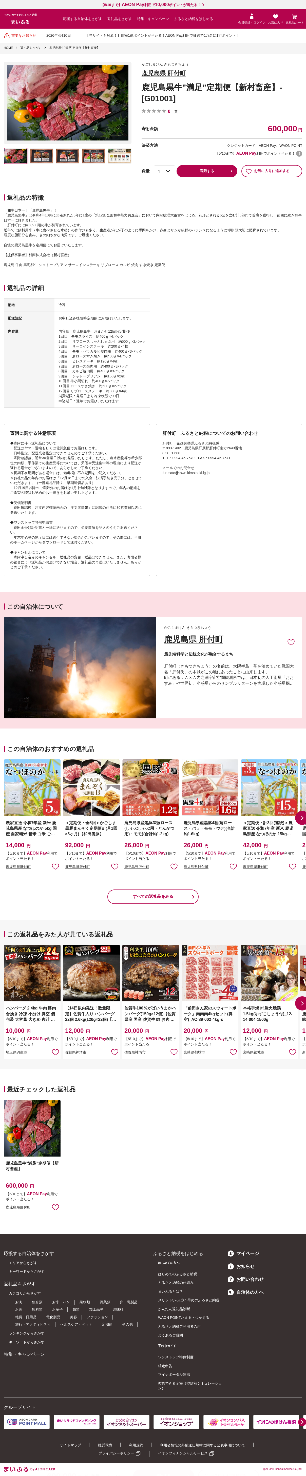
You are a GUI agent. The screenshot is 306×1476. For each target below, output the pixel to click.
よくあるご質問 (170, 1335)
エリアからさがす (23, 1263)
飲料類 (37, 1309)
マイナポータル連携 (174, 1374)
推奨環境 (105, 1445)
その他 (127, 1324)
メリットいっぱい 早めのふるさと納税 (188, 1300)
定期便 (107, 1324)
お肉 (18, 1302)
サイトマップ (70, 1445)
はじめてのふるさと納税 (177, 1274)
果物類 (85, 1302)
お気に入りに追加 (291, 642)
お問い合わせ (246, 1279)
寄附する (207, 171)
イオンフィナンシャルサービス (183, 1453)
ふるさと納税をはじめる (193, 19)
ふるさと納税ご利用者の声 (179, 1326)
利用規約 (136, 1445)
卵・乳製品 (129, 1302)
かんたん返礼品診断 (174, 1309)
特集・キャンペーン (153, 19)
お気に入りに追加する (268, 171)
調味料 (118, 1309)
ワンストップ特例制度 (176, 1357)
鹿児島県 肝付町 (164, 73)
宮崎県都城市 (194, 1052)
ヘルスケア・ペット (76, 1324)
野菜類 (105, 1302)
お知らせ (241, 1266)
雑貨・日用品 (25, 1317)
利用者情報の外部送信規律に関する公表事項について (202, 1445)
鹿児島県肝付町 (18, 867)
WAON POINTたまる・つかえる (183, 1318)
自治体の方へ (246, 1292)
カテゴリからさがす (25, 1293)
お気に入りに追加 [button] (55, 866)
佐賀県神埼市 (75, 1052)
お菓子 (57, 1309)
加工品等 (96, 1309)
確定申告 (165, 1366)
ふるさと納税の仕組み (176, 1283)
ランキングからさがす (26, 1333)
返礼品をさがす (119, 19)
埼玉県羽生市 (16, 1052)
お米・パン (61, 1302)
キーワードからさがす (26, 1271)
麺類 (76, 1309)
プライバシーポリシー (116, 1453)
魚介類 (37, 1302)
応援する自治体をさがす (82, 19)
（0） (176, 111)
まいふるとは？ (170, 1291)
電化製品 (53, 1317)
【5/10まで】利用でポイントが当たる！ (151, 5)
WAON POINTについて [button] (299, 154)
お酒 (18, 1309)
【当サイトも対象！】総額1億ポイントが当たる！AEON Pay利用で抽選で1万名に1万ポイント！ (162, 35)
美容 (73, 1317)
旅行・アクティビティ (33, 1324)
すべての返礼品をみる (153, 896)
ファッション (97, 1317)
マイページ (243, 1253)
